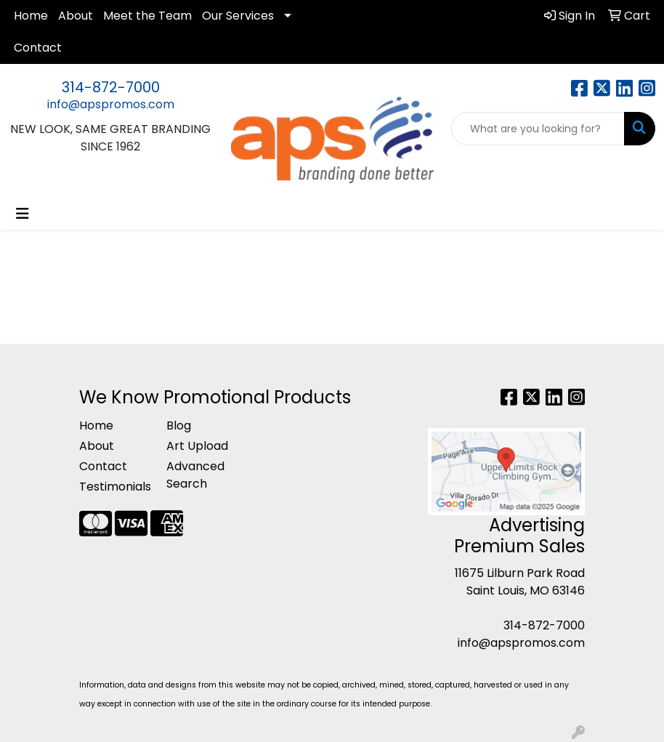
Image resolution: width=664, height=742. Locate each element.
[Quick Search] (538, 128)
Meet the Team (147, 15)
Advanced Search (195, 475)
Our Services (238, 15)
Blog (178, 425)
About (75, 15)
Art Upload (197, 445)
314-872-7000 (111, 87)
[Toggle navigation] (22, 213)
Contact (38, 47)
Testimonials (114, 486)
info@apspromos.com (110, 104)
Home (31, 15)
